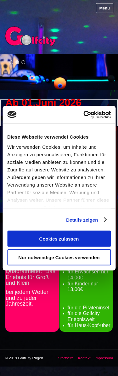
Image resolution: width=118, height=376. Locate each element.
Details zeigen (82, 219)
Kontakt (84, 358)
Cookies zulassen (59, 239)
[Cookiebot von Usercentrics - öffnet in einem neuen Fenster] (84, 114)
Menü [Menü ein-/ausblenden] (104, 8)
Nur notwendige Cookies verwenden (58, 257)
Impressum (104, 358)
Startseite (66, 358)
